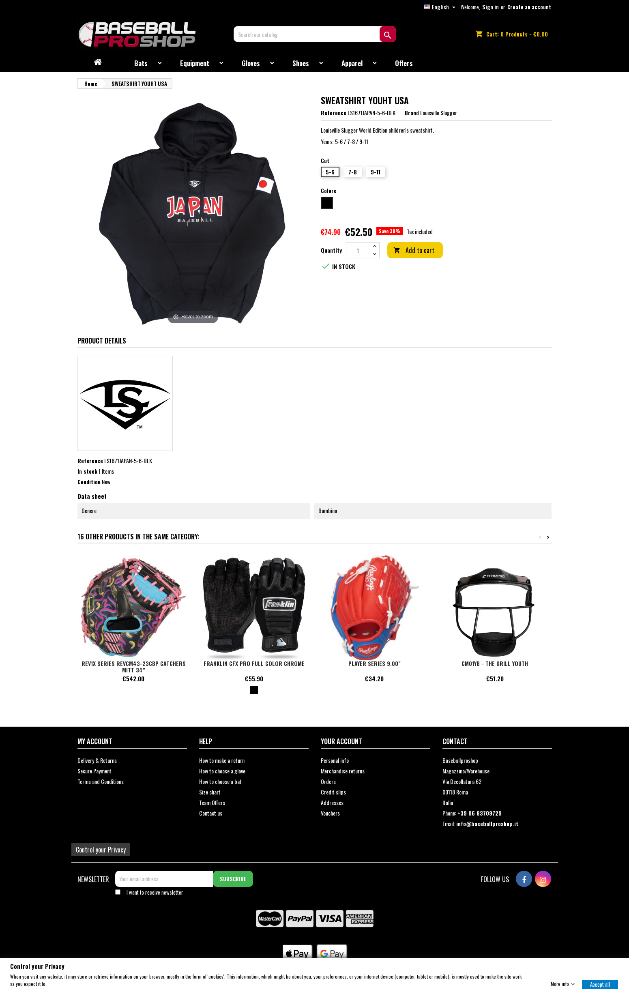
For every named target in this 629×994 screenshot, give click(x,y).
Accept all (600, 984)
